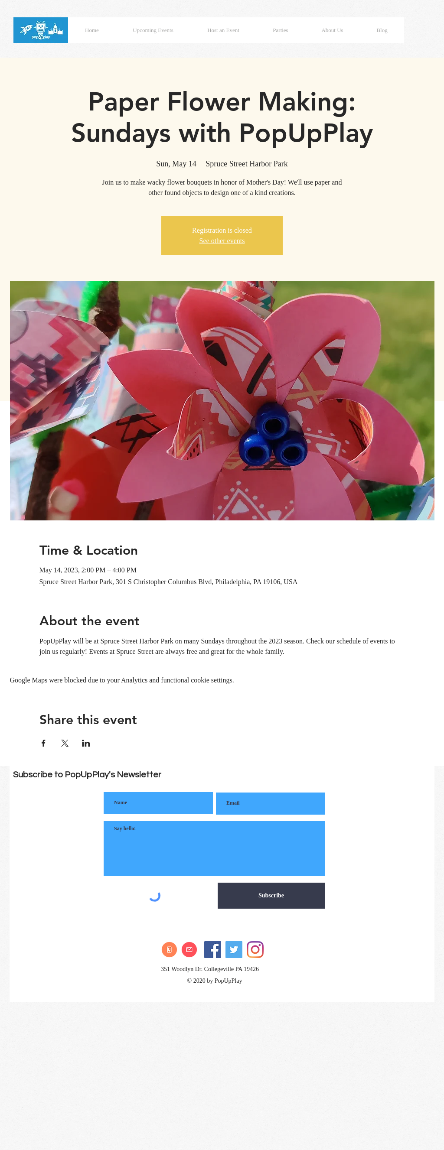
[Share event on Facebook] (43, 743)
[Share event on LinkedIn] (86, 743)
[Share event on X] (65, 743)
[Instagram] (255, 949)
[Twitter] (233, 949)
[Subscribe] (271, 896)
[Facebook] (212, 949)
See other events (222, 240)
